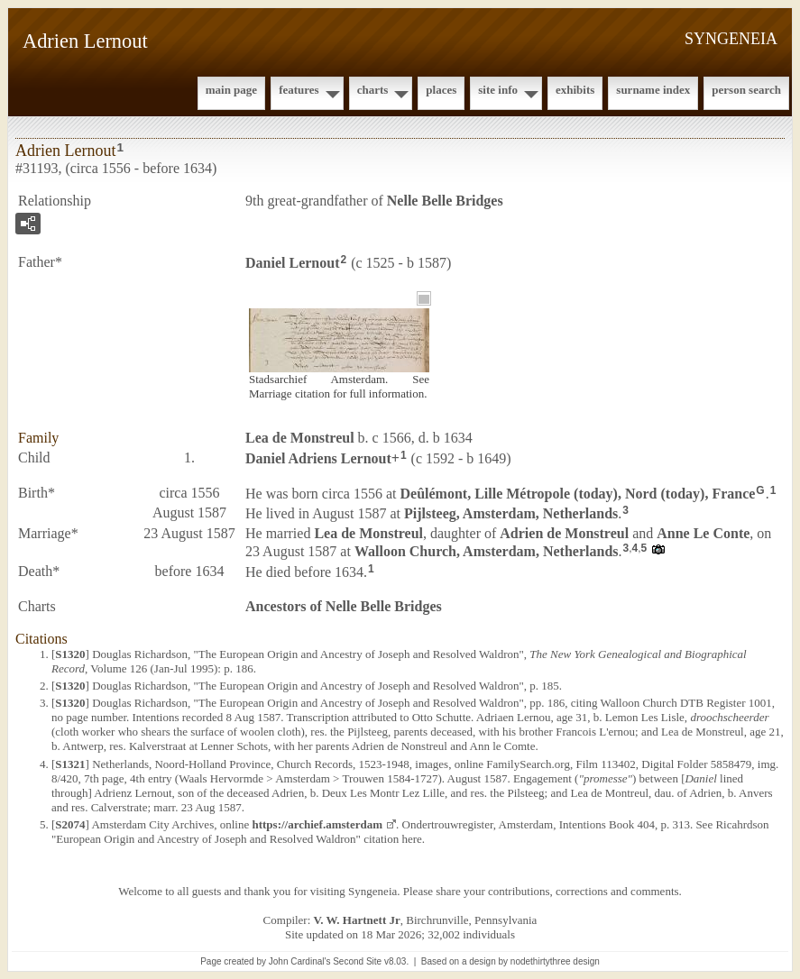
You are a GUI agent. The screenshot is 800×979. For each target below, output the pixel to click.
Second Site (357, 961)
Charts (373, 89)
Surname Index (653, 89)
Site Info (498, 89)
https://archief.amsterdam (317, 824)
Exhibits (575, 89)
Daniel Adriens (318, 458)
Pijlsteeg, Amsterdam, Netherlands (511, 513)
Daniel (292, 262)
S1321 (70, 764)
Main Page (231, 89)
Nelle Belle (445, 200)
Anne (703, 533)
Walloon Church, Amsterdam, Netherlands (486, 551)
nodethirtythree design (555, 961)
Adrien (564, 533)
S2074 (70, 824)
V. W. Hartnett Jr (357, 920)
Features (299, 89)
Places (441, 89)
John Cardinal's (300, 961)
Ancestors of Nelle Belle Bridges (343, 606)
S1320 (70, 654)
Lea (299, 437)
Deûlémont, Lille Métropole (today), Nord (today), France (578, 492)
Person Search (746, 89)
